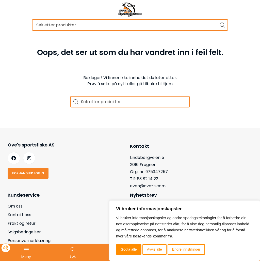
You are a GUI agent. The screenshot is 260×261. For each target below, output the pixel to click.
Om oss (15, 206)
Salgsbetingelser (24, 232)
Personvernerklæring (29, 241)
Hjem (167, 84)
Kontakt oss (19, 215)
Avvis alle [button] (154, 249)
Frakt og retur (22, 223)
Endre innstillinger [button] (186, 249)
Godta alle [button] (129, 249)
